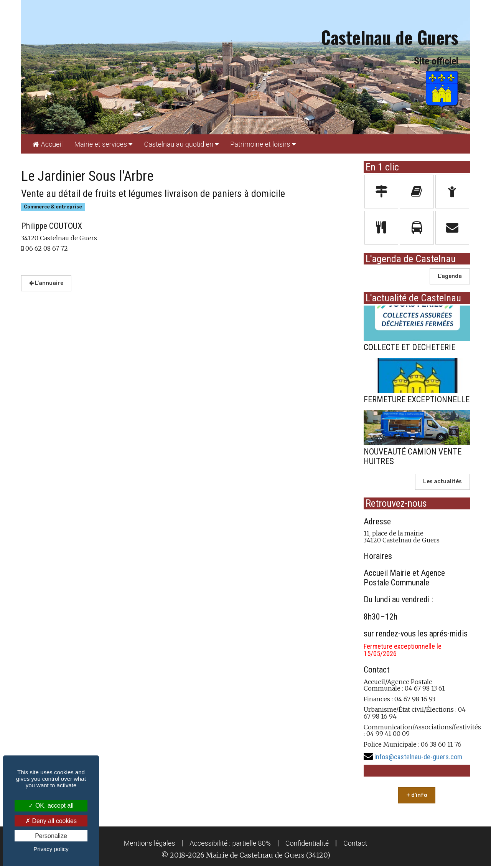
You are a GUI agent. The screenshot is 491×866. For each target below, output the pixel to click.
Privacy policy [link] (51, 849)
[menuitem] (47, 144)
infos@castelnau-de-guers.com (418, 757)
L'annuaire (46, 283)
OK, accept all (50, 805)
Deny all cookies (51, 821)
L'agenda (450, 276)
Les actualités (442, 481)
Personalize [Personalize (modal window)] (51, 836)
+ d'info (416, 795)
